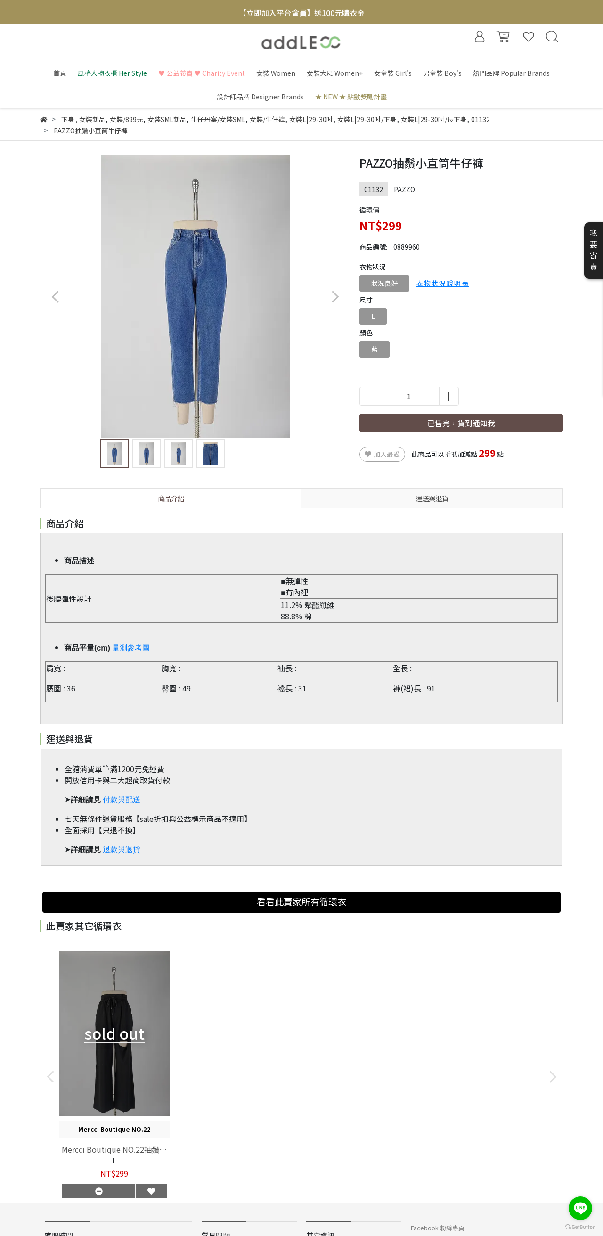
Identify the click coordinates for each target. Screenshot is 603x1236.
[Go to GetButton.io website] (580, 1226)
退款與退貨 (121, 850)
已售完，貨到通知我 (461, 423)
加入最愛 (382, 454)
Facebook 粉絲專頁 (437, 1227)
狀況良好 (384, 283)
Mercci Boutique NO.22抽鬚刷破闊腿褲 (114, 1149)
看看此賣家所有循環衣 (301, 901)
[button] (334, 296)
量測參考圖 (131, 648)
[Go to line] (580, 1208)
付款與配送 (121, 800)
